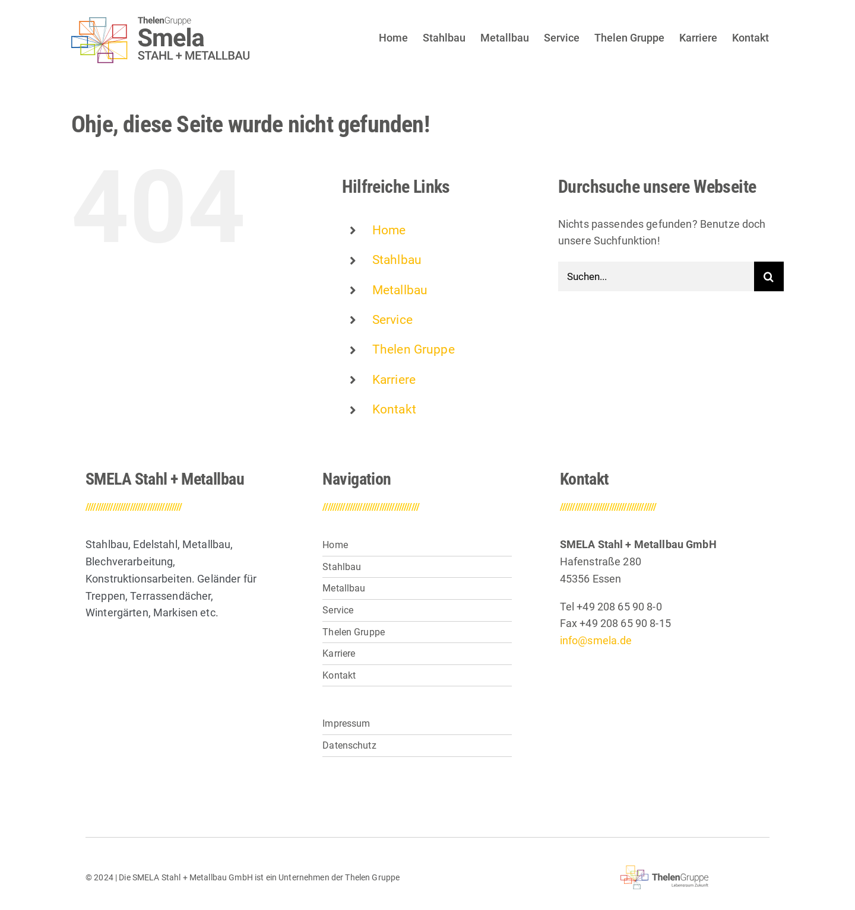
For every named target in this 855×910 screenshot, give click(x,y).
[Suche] (769, 276)
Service (392, 320)
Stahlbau (397, 260)
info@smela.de (596, 640)
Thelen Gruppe (413, 349)
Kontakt (394, 409)
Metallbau (400, 290)
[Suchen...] (656, 276)
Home (389, 230)
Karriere (394, 380)
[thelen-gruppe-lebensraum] (664, 870)
